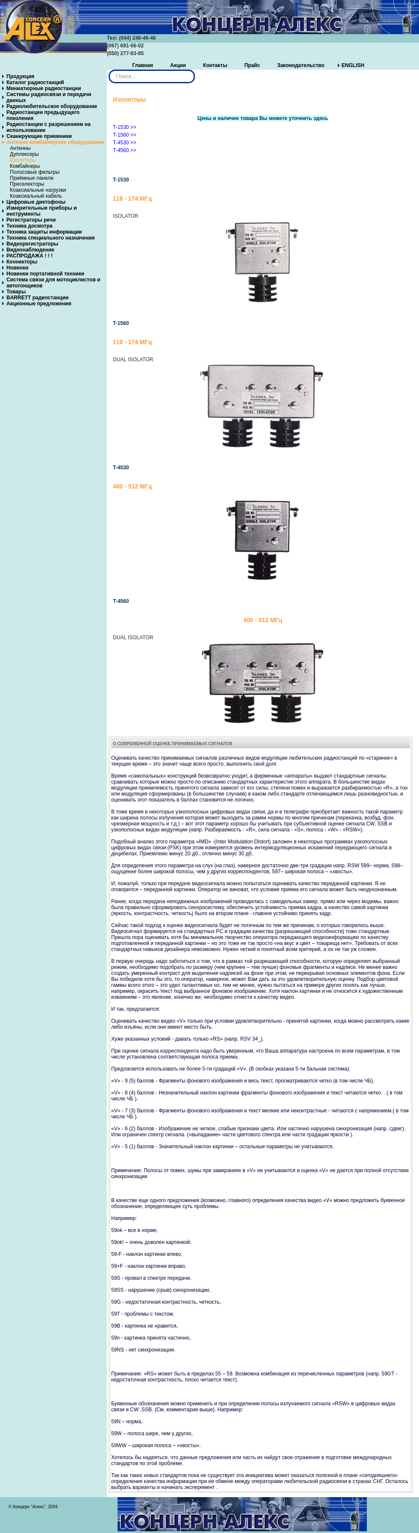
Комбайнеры (25, 166)
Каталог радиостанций (35, 82)
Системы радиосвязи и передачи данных (48, 97)
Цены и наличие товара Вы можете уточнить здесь (263, 118)
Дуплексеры (24, 154)
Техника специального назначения (50, 238)
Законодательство (301, 65)
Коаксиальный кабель (36, 196)
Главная (142, 65)
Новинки (17, 268)
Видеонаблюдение (30, 250)
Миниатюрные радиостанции (43, 88)
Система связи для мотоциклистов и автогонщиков (53, 283)
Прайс (252, 65)
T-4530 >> (124, 143)
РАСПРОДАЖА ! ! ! (29, 256)
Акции (178, 65)
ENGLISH (353, 65)
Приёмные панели (31, 178)
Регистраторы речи (31, 220)
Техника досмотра (29, 226)
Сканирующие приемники (39, 136)
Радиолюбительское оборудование (51, 106)
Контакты (215, 65)
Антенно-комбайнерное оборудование (55, 142)
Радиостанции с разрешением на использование (48, 127)
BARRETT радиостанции (37, 298)
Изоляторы (23, 160)
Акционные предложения (38, 304)
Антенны (20, 148)
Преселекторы (27, 184)
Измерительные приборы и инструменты (41, 211)
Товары (16, 292)
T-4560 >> (124, 150)
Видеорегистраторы (32, 244)
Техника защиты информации (44, 232)
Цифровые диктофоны (35, 202)
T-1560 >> (124, 135)
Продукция (20, 76)
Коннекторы (21, 262)
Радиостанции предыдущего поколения (43, 115)
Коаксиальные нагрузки (38, 190)
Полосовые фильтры (34, 172)
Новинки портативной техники (45, 274)
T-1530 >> (124, 127)
